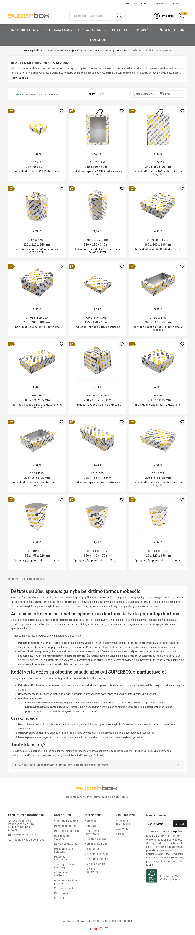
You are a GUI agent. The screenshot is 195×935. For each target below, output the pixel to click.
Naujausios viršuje (146, 94)
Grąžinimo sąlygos (97, 853)
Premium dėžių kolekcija (63, 850)
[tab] (97, 764)
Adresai (120, 833)
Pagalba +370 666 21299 (29, 839)
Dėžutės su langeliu (66, 830)
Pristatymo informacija (92, 832)
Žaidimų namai (63, 888)
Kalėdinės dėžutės (65, 843)
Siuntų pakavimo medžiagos (65, 866)
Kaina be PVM (51, 94)
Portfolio (59, 898)
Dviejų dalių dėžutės (61, 837)
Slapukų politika (95, 863)
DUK (87, 876)
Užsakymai (122, 828)
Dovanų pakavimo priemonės (65, 882)
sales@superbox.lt (24, 834)
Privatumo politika (96, 858)
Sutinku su (164, 831)
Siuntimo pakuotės (66, 820)
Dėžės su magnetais (61, 858)
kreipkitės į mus (143, 750)
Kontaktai (91, 825)
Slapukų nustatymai (92, 870)
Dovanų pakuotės (65, 825)
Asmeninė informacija (123, 822)
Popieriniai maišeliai (61, 874)
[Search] (92, 15)
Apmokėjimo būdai (96, 843)
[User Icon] (164, 16)
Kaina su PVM (28, 94)
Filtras (170, 94)
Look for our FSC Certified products (170, 878)
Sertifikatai (92, 848)
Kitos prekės (62, 893)
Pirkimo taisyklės (96, 838)
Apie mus (91, 820)
